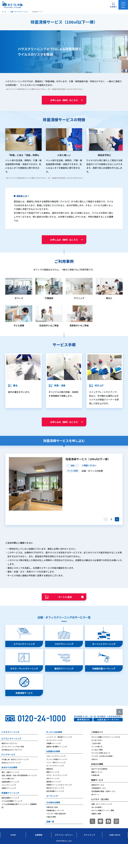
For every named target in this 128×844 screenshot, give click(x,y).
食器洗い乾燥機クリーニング (56, 746)
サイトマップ (89, 835)
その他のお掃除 (53, 802)
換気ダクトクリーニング (55, 788)
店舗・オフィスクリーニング (101, 804)
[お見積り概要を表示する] (113, 5)
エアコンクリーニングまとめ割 (13, 746)
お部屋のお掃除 (53, 751)
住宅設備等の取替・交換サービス (103, 791)
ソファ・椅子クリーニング (56, 762)
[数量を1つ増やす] (117, 519)
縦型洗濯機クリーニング (10, 798)
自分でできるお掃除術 (99, 769)
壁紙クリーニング (52, 772)
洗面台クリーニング (9, 788)
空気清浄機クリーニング (55, 791)
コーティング (52, 795)
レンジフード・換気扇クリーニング (59, 737)
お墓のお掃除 (51, 817)
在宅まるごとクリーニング (11, 762)
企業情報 (38, 835)
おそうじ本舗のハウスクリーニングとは (105, 737)
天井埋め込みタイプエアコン (12, 750)
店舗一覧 (50, 821)
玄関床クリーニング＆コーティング (59, 785)
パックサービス (8, 754)
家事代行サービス (97, 785)
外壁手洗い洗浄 (52, 807)
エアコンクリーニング (11, 738)
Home (13, 835)
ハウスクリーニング (10, 732)
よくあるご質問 (97, 750)
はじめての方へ (97, 740)
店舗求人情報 (96, 813)
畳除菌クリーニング (53, 781)
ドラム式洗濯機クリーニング (12, 801)
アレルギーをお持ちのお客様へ (102, 756)
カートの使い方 (97, 746)
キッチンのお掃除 (54, 732)
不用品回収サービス (98, 788)
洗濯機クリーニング (10, 792)
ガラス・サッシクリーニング (56, 775)
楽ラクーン (95, 794)
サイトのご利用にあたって (100, 753)
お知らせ (94, 759)
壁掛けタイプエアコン (10, 743)
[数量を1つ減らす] (105, 519)
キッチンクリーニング (54, 740)
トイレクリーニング (9, 785)
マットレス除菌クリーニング (56, 759)
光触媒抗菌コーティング (55, 810)
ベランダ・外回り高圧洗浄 (56, 813)
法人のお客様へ (97, 807)
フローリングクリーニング (56, 756)
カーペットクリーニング (55, 765)
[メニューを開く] (123, 5)
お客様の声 (95, 775)
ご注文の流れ (96, 743)
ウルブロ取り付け (8, 778)
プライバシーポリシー (64, 835)
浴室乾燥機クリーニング (10, 782)
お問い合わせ (114, 835)
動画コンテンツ (97, 772)
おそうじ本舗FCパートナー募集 (102, 810)
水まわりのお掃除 (9, 767)
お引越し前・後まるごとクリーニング (15, 759)
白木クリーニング (52, 778)
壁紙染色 (49, 769)
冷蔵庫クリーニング (53, 743)
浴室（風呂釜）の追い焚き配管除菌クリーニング (19, 775)
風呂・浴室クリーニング (10, 772)
